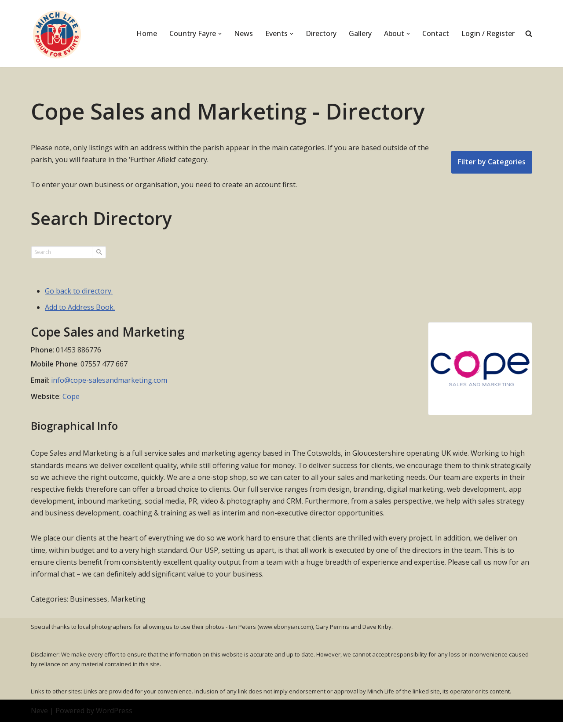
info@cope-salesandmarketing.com (109, 380)
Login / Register (488, 33)
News (243, 33)
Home (146, 33)
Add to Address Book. (80, 307)
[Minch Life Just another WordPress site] (57, 33)
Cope (71, 396)
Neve (39, 710)
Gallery (360, 33)
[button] (220, 34)
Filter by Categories (492, 162)
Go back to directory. (79, 291)
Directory (321, 33)
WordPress (114, 710)
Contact (435, 33)
